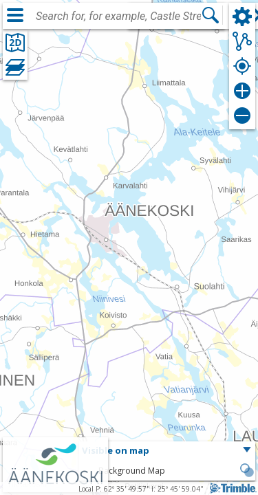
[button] (167, 451)
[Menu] (15, 15)
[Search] (211, 15)
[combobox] (118, 16)
